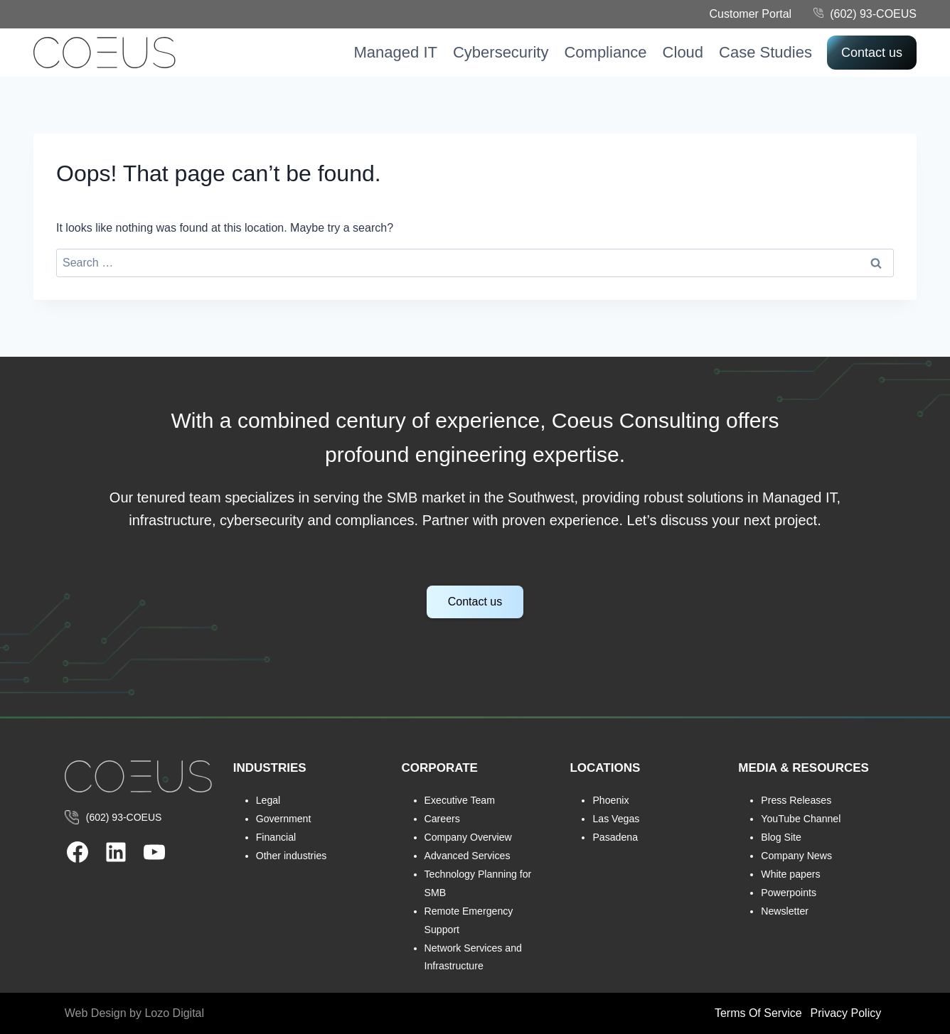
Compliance (605, 52)
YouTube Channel (801, 818)
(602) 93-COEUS (873, 14)
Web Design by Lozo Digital (134, 1013)
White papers (791, 874)
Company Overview (469, 837)
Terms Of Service (758, 1013)
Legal (268, 800)
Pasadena (615, 837)
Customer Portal (751, 14)
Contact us (871, 52)
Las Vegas (616, 818)
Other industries (292, 855)
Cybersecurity (500, 52)
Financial (276, 837)
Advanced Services (468, 855)
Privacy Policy (846, 1013)
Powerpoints (789, 892)
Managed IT (395, 52)
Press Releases (797, 800)
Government (284, 818)
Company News (797, 855)
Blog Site (781, 837)
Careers (443, 818)
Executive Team (460, 800)
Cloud (683, 52)
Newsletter (785, 911)
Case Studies (765, 52)
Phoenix (610, 800)
